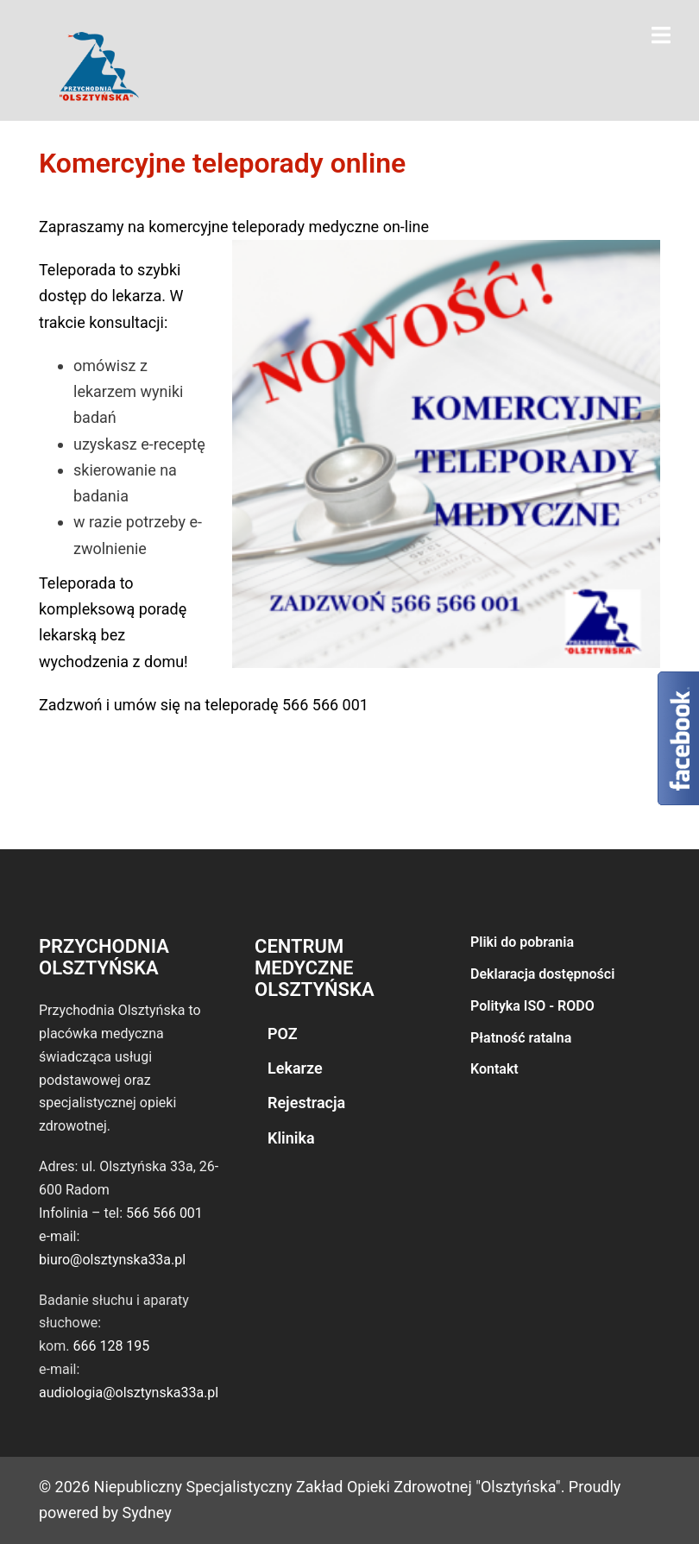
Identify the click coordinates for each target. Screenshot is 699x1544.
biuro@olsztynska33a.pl (112, 1259)
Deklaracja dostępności (542, 974)
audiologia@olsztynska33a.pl (128, 1392)
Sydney (147, 1512)
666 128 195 (110, 1346)
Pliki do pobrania (522, 942)
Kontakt (494, 1069)
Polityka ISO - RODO (532, 1006)
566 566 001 (164, 1213)
